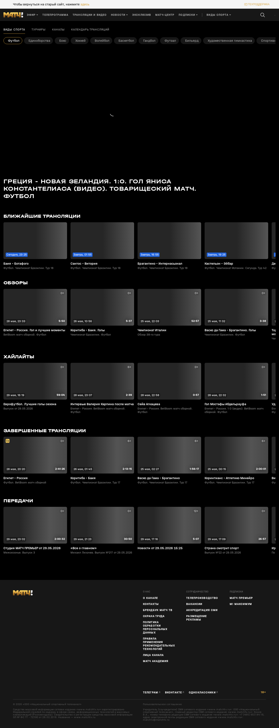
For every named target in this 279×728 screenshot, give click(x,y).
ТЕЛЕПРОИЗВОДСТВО (202, 598)
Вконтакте (173, 692)
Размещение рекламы (196, 617)
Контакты (151, 604)
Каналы (58, 29)
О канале (150, 598)
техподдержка (258, 4)
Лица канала (153, 655)
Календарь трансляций (90, 29)
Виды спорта (14, 29)
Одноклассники (202, 692)
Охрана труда (154, 616)
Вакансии (194, 604)
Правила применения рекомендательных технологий (159, 644)
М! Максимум (241, 604)
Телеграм (150, 692)
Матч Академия (155, 661)
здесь (84, 4)
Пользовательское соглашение (162, 704)
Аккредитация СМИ (202, 610)
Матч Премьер (241, 598)
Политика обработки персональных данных (155, 627)
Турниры (39, 29)
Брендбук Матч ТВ (157, 610)
